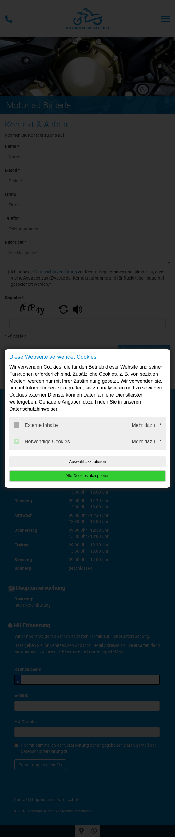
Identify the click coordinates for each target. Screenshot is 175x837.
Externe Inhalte (36, 425)
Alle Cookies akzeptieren (87, 475)
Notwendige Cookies (42, 441)
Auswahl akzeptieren (87, 461)
